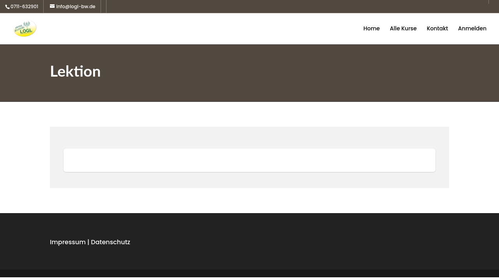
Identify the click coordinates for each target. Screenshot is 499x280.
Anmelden (472, 29)
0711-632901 (24, 6)
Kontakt (437, 29)
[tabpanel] (249, 160)
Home (371, 29)
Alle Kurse (403, 29)
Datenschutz (110, 242)
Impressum (68, 242)
